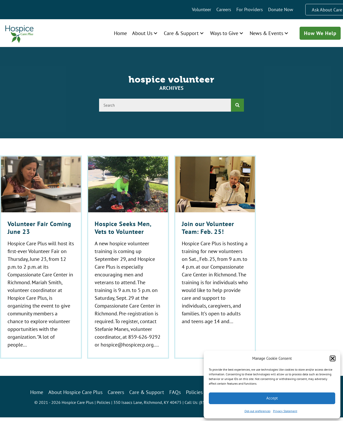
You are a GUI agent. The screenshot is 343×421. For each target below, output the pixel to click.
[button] (332, 358)
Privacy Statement (285, 411)
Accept (272, 398)
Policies (103, 402)
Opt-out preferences (257, 411)
